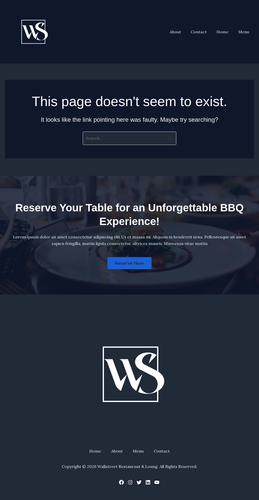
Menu (244, 31)
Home (225, 31)
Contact (203, 31)
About (181, 31)
